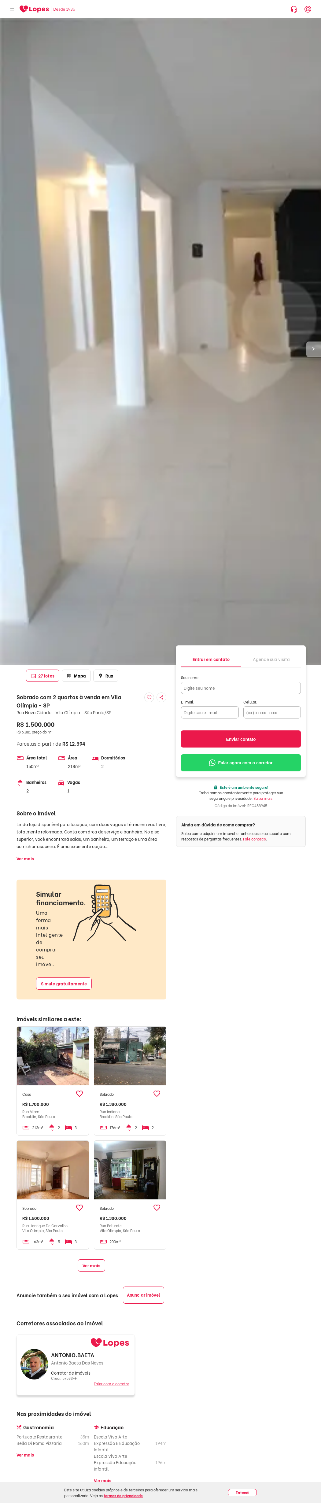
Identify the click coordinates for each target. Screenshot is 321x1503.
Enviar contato (241, 739)
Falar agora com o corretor (240, 762)
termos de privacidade (123, 1495)
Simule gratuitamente (64, 983)
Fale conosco (254, 838)
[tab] (211, 658)
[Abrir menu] (12, 9)
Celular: (250, 701)
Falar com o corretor (111, 1383)
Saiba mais (262, 798)
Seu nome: (190, 677)
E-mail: (187, 701)
